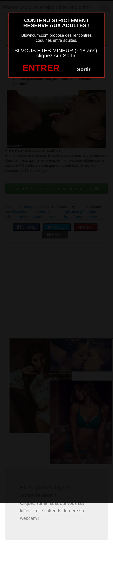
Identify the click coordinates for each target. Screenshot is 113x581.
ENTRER (41, 68)
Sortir (83, 69)
